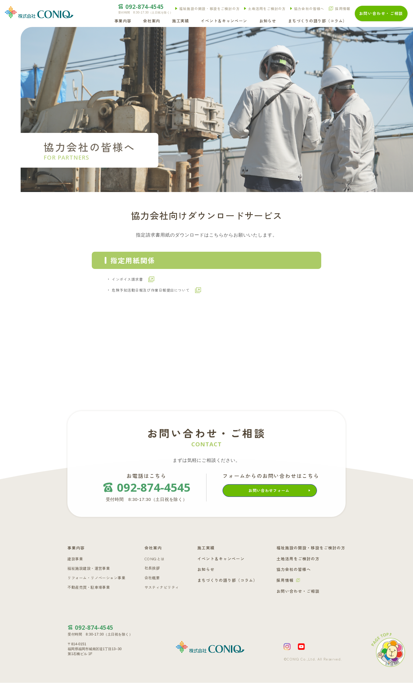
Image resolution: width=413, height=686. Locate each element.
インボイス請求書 (133, 280)
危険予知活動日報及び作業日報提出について (166, 292)
